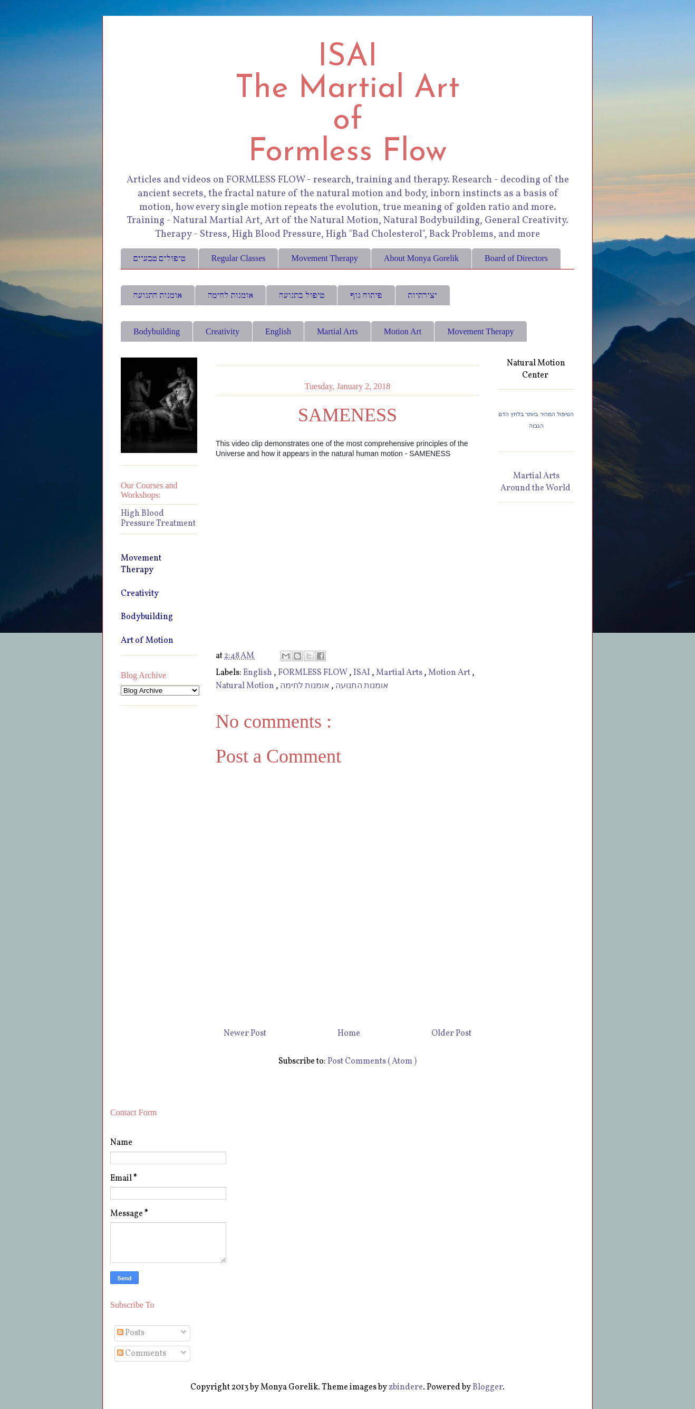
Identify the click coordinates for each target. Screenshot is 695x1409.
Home (348, 1033)
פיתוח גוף (366, 295)
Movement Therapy (324, 258)
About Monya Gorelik (421, 258)
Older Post (451, 1033)
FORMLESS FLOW (313, 673)
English (278, 331)
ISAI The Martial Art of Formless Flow (347, 105)
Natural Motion (246, 686)
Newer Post (245, 1033)
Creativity (222, 331)
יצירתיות (422, 295)
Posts (130, 1333)
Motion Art (403, 331)
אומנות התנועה (157, 295)
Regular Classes (238, 258)
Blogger (487, 1387)
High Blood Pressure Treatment (158, 518)
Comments (141, 1353)
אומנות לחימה (230, 295)
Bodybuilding (156, 331)
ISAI (362, 673)
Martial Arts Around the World (535, 482)
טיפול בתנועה (301, 295)
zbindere (406, 1387)
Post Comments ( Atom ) (372, 1061)
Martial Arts (337, 331)
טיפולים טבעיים (159, 258)
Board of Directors (516, 258)
